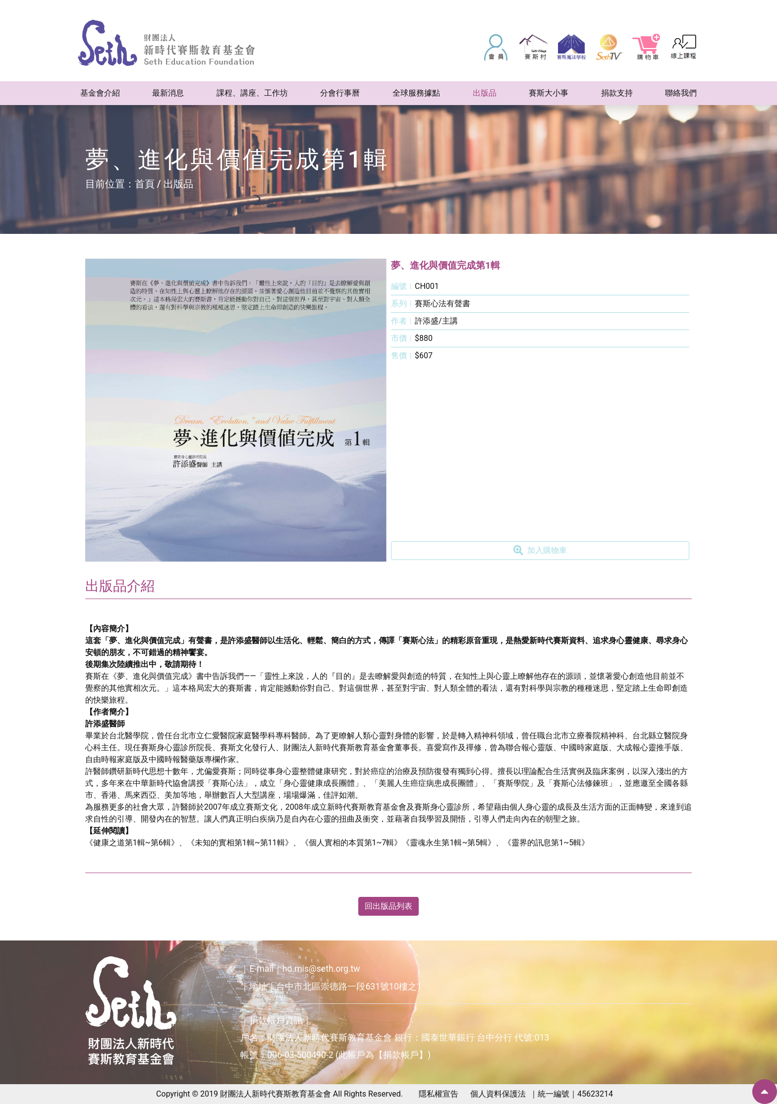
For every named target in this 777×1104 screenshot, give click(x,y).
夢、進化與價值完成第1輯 (445, 265)
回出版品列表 (388, 906)
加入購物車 (540, 550)
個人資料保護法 (498, 1094)
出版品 (178, 184)
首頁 (145, 184)
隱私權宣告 (438, 1094)
